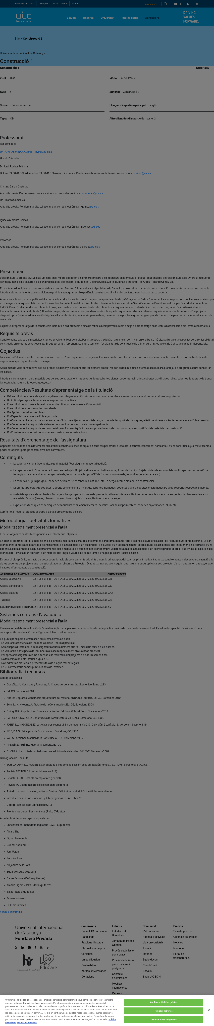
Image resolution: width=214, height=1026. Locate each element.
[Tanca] (208, 1014)
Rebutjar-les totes (164, 1015)
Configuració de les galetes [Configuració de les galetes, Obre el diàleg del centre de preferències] (163, 1006)
